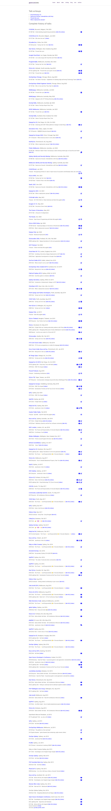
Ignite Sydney (33, 607)
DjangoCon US (33, 122)
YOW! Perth (32, 299)
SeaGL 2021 (32, 184)
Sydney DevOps (33, 525)
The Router (32, 217)
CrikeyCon (32, 518)
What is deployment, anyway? (37, 19)
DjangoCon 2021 (34, 191)
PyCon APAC (32, 175)
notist (43, 807)
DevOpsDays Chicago (35, 77)
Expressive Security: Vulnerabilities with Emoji (41, 16)
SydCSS (31, 399)
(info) (79, 171)
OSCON (31, 486)
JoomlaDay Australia (35, 671)
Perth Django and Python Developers (39, 292)
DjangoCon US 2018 (35, 362)
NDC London (32, 427)
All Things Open (33, 355)
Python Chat (32, 512)
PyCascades (32, 336)
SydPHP (31, 557)
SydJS (30, 464)
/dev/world (32, 695)
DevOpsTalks (33, 103)
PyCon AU (32, 68)
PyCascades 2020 (34, 238)
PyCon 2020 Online (34, 223)
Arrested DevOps (34, 551)
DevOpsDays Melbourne (36, 727)
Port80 (31, 743)
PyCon (31, 325)
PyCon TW (32, 377)
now (75, 2)
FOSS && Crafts (33, 197)
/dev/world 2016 (33, 585)
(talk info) (58, 32)
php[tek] (31, 620)
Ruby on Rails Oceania (35, 544)
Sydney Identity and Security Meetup (39, 156)
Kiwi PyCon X (33, 305)
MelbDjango (32, 90)
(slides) (63, 32)
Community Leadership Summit (38, 492)
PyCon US (32, 477)
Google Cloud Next (34, 55)
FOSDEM (31, 29)
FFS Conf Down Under (35, 342)
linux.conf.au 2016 (34, 651)
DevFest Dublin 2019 (35, 260)
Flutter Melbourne (34, 148)
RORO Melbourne (34, 109)
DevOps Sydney (33, 644)
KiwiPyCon (32, 141)
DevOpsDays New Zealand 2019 (38, 267)
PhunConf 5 (32, 768)
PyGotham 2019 (33, 286)
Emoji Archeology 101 (35, 14)
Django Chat (32, 232)
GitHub (39, 806)
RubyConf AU (33, 405)
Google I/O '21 (33, 204)
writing (67, 2)
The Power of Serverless (36, 210)
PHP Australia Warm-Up (36, 762)
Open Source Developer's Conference (40, 657)
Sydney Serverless (34, 280)
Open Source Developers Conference (39, 797)
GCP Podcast (33, 245)
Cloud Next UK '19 (34, 251)
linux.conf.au (32, 418)
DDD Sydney (32, 471)
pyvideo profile (37, 807)
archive (79, 2)
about (58, 2)
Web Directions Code (35, 601)
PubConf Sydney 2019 (35, 273)
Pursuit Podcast (33, 371)
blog (71, 2)
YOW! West (32, 499)
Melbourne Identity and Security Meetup (40, 162)
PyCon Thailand (33, 318)
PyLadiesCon (33, 42)
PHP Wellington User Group (37, 688)
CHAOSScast (33, 169)
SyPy (30, 392)
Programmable (33, 61)
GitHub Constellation (35, 442)
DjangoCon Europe (34, 384)
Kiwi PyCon (32, 49)
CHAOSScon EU (33, 36)
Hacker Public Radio (35, 412)
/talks (34, 3)
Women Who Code (34, 784)
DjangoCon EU (33, 635)
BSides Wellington (34, 436)
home (54, 2)
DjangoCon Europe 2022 (36, 135)
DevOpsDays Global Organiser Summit (40, 83)
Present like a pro (34, 18)
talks (62, 2)
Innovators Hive (33, 128)
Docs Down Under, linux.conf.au (38, 349)
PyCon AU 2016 (33, 592)
